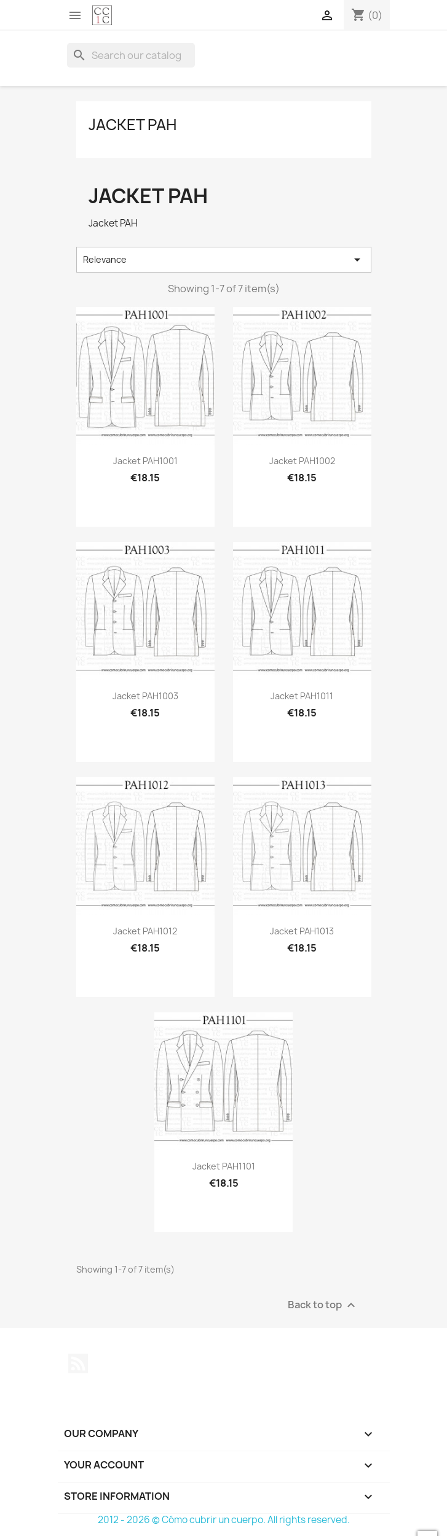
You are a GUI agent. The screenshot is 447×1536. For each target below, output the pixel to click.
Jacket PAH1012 (145, 931)
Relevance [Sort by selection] (224, 259)
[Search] (131, 55)
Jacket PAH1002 (302, 461)
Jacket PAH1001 (145, 461)
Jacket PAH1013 (302, 931)
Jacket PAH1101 (223, 1166)
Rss (78, 1363)
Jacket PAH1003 (145, 696)
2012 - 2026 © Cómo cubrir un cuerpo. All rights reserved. (224, 1519)
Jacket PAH (132, 124)
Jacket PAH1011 (302, 696)
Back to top (323, 1305)
